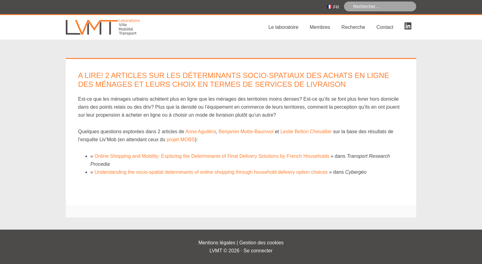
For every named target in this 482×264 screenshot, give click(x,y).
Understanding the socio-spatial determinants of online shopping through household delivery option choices (211, 172)
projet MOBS (181, 139)
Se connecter (257, 250)
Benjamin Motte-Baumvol (246, 131)
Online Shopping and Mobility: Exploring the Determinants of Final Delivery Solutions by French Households (211, 156)
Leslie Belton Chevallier (306, 131)
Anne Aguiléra (200, 131)
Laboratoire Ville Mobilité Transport (112, 27)
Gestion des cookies (261, 242)
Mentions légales (216, 242)
